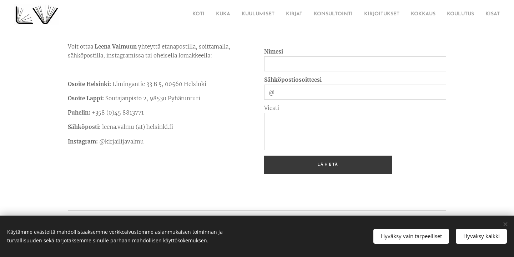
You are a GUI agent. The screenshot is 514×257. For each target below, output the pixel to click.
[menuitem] (151, 15)
